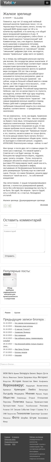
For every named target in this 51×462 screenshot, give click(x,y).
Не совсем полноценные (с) (26, 323)
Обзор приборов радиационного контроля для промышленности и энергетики (9, 286)
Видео (39, 373)
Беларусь (24, 373)
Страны (39, 409)
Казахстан (27, 381)
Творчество (11, 414)
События (25, 409)
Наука (45, 394)
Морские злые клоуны (24, 326)
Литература (43, 390)
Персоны (7, 402)
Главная (7, 437)
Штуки (33, 417)
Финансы (6, 418)
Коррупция (30, 386)
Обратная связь (10, 439)
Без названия (20, 335)
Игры (35, 377)
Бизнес (33, 373)
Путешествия (9, 406)
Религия (6, 410)
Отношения (42, 398)
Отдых (32, 398)
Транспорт (35, 413)
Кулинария (19, 389)
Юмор (5, 422)
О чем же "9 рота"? (22, 329)
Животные (13, 377)
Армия (16, 373)
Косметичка (42, 385)
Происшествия (41, 402)
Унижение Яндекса (22, 332)
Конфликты (43, 381)
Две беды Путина (22, 349)
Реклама (44, 406)
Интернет (43, 377)
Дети (45, 373)
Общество (9, 397)
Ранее (7, 313)
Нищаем (18, 355)
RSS (13, 444)
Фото (15, 418)
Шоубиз (24, 418)
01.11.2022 (18, 18)
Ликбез (32, 389)
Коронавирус (13, 385)
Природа (29, 402)
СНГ (11, 410)
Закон (20, 377)
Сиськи (17, 409)
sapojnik (7, 18)
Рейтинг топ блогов (36, 437)
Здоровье (28, 377)
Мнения (30, 393)
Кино (35, 381)
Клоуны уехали (21, 352)
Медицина (19, 394)
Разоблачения (31, 406)
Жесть (5, 377)
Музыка (39, 394)
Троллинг (44, 414)
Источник (44, 205)
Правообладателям (11, 442)
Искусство (7, 381)
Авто (10, 373)
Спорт (33, 409)
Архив (17, 313)
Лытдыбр (8, 393)
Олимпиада (21, 398)
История (16, 381)
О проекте (15, 437)
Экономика (43, 418)
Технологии (23, 413)
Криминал (7, 390)
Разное (21, 406)
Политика (18, 401)
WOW (5, 373)
